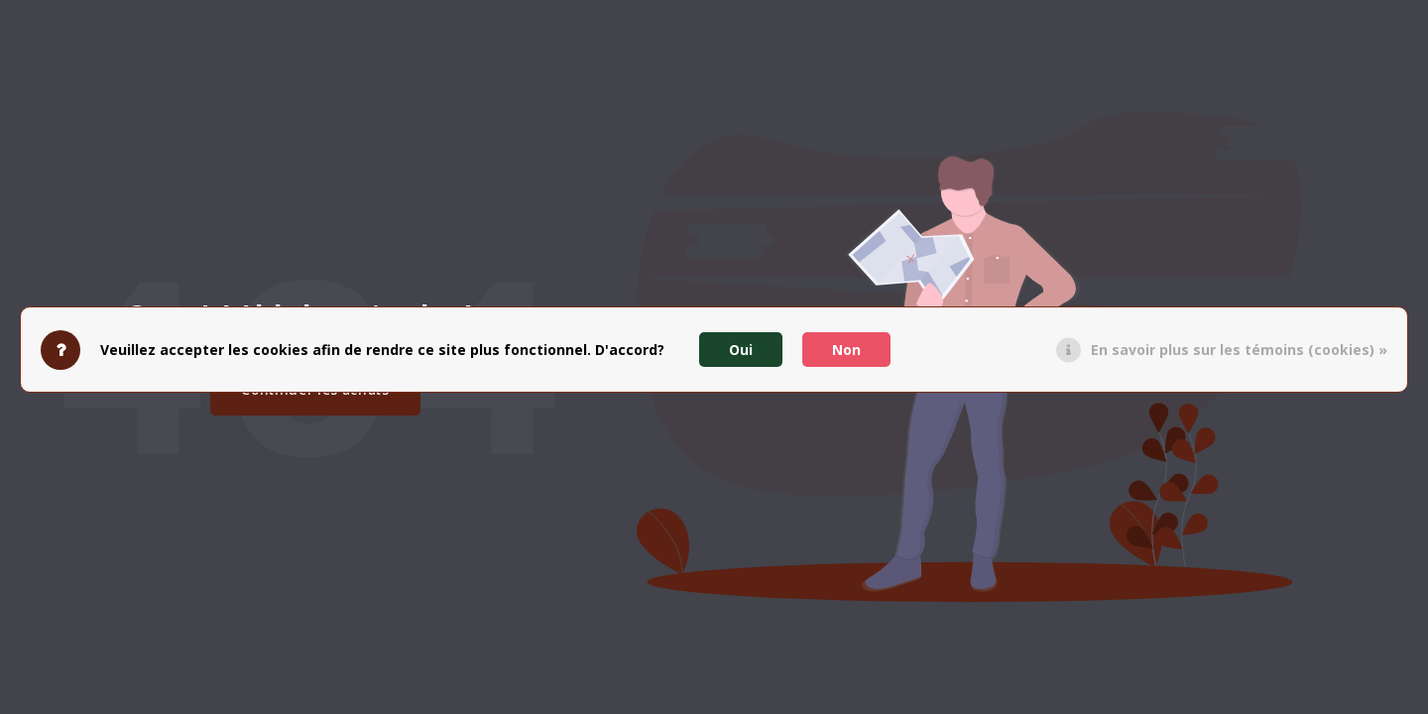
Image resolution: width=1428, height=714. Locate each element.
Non (846, 349)
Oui (741, 349)
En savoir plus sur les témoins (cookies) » (1239, 349)
